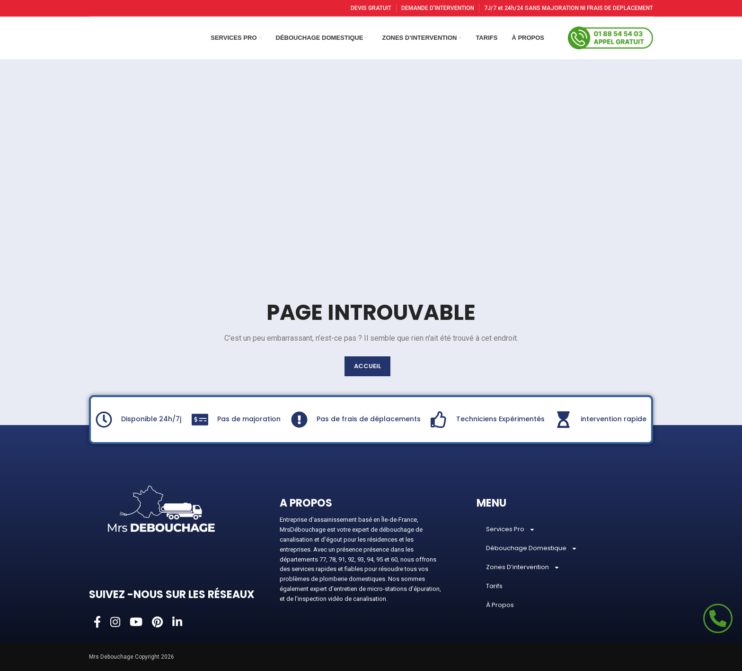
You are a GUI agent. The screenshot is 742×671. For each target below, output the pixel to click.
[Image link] (161, 508)
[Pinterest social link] (157, 623)
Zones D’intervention (523, 567)
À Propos (500, 604)
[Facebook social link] (97, 623)
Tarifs (494, 585)
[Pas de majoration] (200, 419)
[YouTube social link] (136, 623)
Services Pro (510, 529)
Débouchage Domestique (531, 548)
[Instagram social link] (115, 623)
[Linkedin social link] (177, 623)
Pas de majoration (249, 419)
